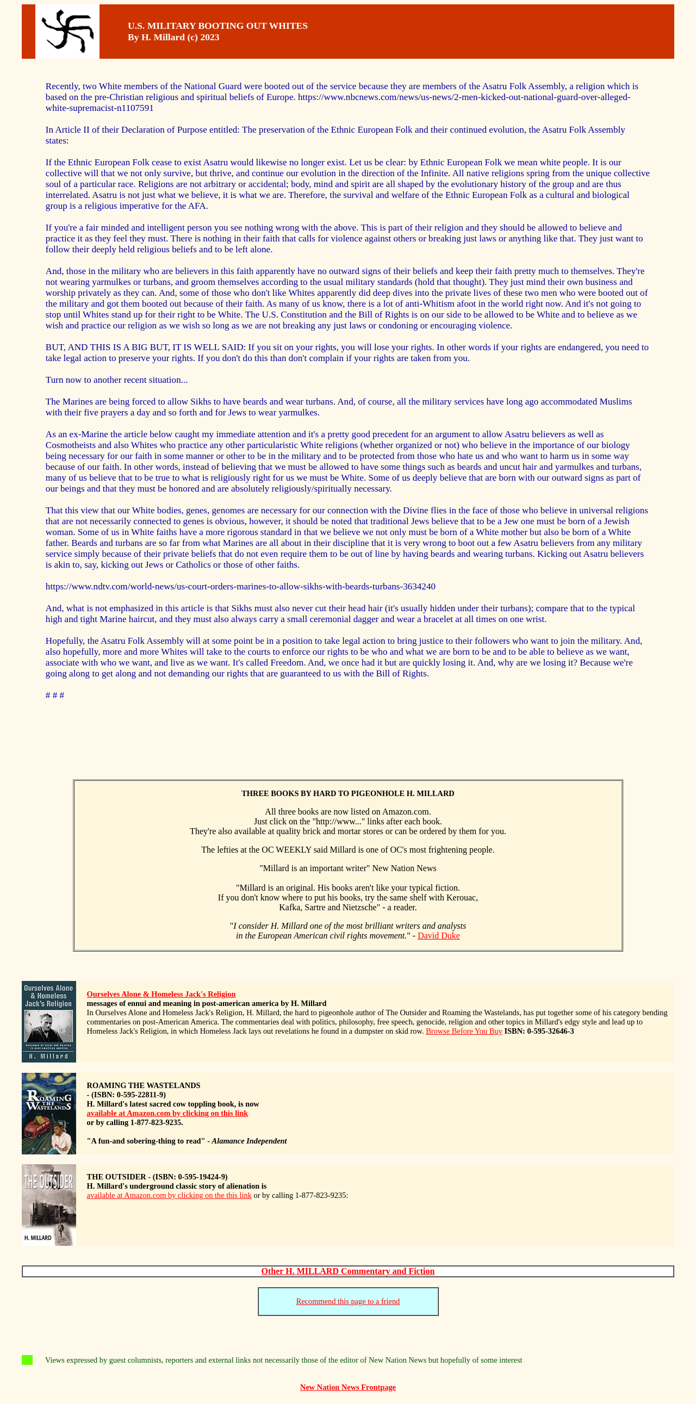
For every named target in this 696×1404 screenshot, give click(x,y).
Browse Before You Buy (464, 1031)
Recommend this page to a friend (348, 1301)
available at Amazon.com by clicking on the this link (169, 1195)
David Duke (439, 935)
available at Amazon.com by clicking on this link (167, 1113)
